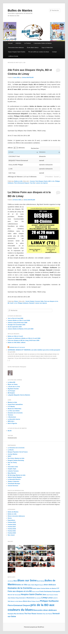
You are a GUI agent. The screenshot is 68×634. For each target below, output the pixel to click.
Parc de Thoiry (12, 462)
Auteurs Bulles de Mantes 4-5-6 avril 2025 (20, 329)
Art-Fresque (11, 391)
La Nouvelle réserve (14, 419)
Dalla (42, 301)
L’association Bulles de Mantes (43, 43)
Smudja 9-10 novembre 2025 (16, 324)
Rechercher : (45, 148)
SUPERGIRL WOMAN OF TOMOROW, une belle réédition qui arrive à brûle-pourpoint (34, 350)
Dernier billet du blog (17, 347)
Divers (16, 301)
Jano (44, 594)
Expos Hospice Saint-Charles (16, 52)
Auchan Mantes (12, 454)
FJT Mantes (11, 406)
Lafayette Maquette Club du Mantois (19, 395)
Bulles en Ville (21, 585)
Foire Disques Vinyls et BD (43, 181)
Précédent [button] (49, 176)
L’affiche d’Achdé (13, 56)
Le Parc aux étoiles (14, 410)
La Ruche (11, 450)
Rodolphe (11, 613)
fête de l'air (11, 594)
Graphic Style (12, 469)
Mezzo (25, 601)
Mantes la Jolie (12, 402)
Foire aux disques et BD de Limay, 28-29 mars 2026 (23, 340)
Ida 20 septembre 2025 (15, 326)
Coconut (32, 181)
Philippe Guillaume (23, 303)
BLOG (10, 430)
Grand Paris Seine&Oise (15, 404)
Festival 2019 (12, 528)
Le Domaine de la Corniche (16, 447)
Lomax (50, 598)
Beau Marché (12, 473)
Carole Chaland (29, 301)
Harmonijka (18, 594)
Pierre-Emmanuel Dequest (21, 183)
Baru (15, 581)
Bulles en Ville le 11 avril (15, 336)
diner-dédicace (50, 585)
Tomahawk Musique (14, 483)
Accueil (10, 43)
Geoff (11, 303)
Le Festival (27, 43)
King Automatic (20, 598)
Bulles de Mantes (20, 10)
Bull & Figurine (12, 423)
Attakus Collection (13, 481)
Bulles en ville (18, 181)
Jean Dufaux (11, 598)
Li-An (52, 181)
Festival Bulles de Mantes (48, 588)
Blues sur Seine (13, 384)
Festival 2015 (12, 524)
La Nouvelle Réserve (14, 479)
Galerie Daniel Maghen (15, 477)
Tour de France (47, 613)
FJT (58, 588)
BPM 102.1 (11, 421)
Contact (54, 52)
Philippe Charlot (35, 601)
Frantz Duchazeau (45, 591)
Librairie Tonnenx (13, 471)
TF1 (9, 464)
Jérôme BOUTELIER (27, 77)
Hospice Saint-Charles (31, 594)
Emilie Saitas (36, 588)
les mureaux (38, 597)
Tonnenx (10, 415)
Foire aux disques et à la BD (20, 591)
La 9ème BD (11, 382)
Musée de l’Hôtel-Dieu (14, 408)
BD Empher (11, 393)
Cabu (29, 585)
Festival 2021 (12, 531)
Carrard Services (13, 485)
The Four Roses (30, 613)
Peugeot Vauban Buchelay (16, 460)
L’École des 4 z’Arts (14, 386)
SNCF (9, 456)
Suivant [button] (56, 176)
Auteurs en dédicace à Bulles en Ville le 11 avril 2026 (24, 338)
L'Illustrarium (30, 598)
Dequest (41, 584)
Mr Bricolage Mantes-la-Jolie (16, 475)
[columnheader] (23, 152)
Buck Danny (40, 581)
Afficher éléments (16, 148)
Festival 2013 (12, 522)
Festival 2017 (12, 526)
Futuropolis (56, 591)
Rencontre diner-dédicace (45, 610)
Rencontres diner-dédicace (16, 47)
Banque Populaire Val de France (18, 452)
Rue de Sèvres (19, 613)
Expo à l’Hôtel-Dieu (47, 47)
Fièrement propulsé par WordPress (34, 627)
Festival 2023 (12, 533)
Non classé (11, 535)
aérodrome (10, 581)
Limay (44, 597)
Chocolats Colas (13, 466)
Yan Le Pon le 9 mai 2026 (15, 318)
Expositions (11, 520)
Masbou (21, 601)
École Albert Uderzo (33, 47)
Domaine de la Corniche (15, 413)
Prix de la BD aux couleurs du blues (38, 52)
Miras (29, 601)
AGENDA (18, 43)
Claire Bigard (35, 585)
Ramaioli (31, 303)
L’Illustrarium (12, 417)
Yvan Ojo (32, 183)
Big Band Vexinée (13, 388)
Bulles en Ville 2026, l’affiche (16, 342)
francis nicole (35, 591)
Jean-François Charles (52, 594)
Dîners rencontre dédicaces (16, 516)
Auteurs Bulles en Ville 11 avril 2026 (19, 320)
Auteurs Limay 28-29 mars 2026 (17, 322)
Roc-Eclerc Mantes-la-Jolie (16, 458)
